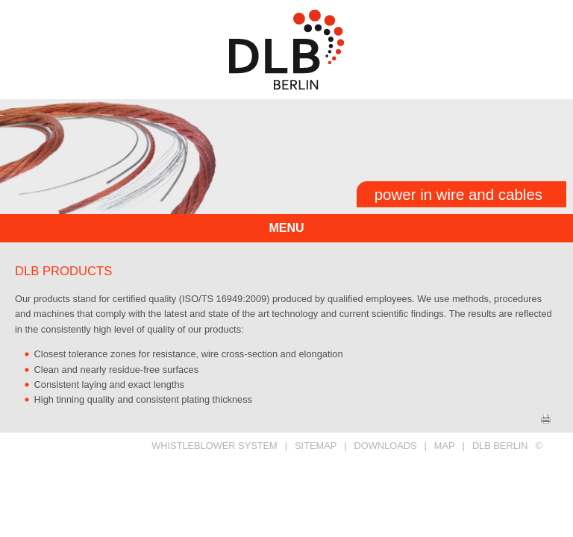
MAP (444, 445)
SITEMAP (315, 445)
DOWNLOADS (385, 445)
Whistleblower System (214, 445)
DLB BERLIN (500, 445)
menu (286, 228)
